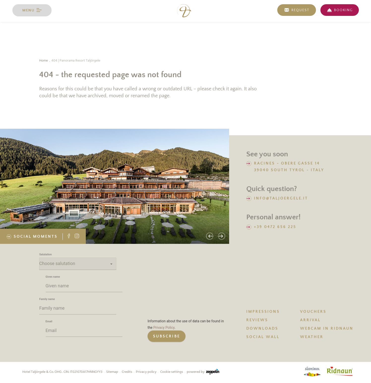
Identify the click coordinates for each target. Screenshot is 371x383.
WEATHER (311, 337)
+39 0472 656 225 (275, 227)
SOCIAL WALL (262, 337)
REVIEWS (257, 320)
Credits (127, 372)
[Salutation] (77, 264)
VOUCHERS (313, 312)
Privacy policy (146, 372)
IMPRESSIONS (263, 312)
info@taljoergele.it (281, 198)
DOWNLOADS (262, 329)
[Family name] (77, 309)
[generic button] (167, 337)
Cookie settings (171, 372)
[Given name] (84, 287)
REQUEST (300, 10)
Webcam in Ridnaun (326, 329)
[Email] (84, 331)
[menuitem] (273, 312)
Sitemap (112, 372)
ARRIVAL (310, 320)
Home (43, 61)
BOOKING (343, 10)
